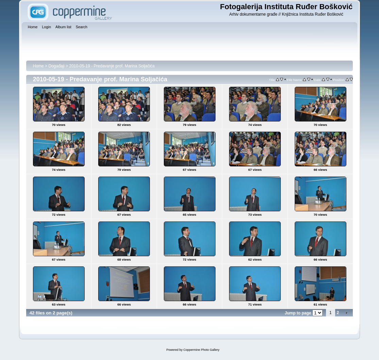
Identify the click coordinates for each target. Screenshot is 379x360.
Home (38, 66)
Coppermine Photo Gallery (201, 349)
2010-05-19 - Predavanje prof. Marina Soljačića (112, 66)
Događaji (56, 66)
